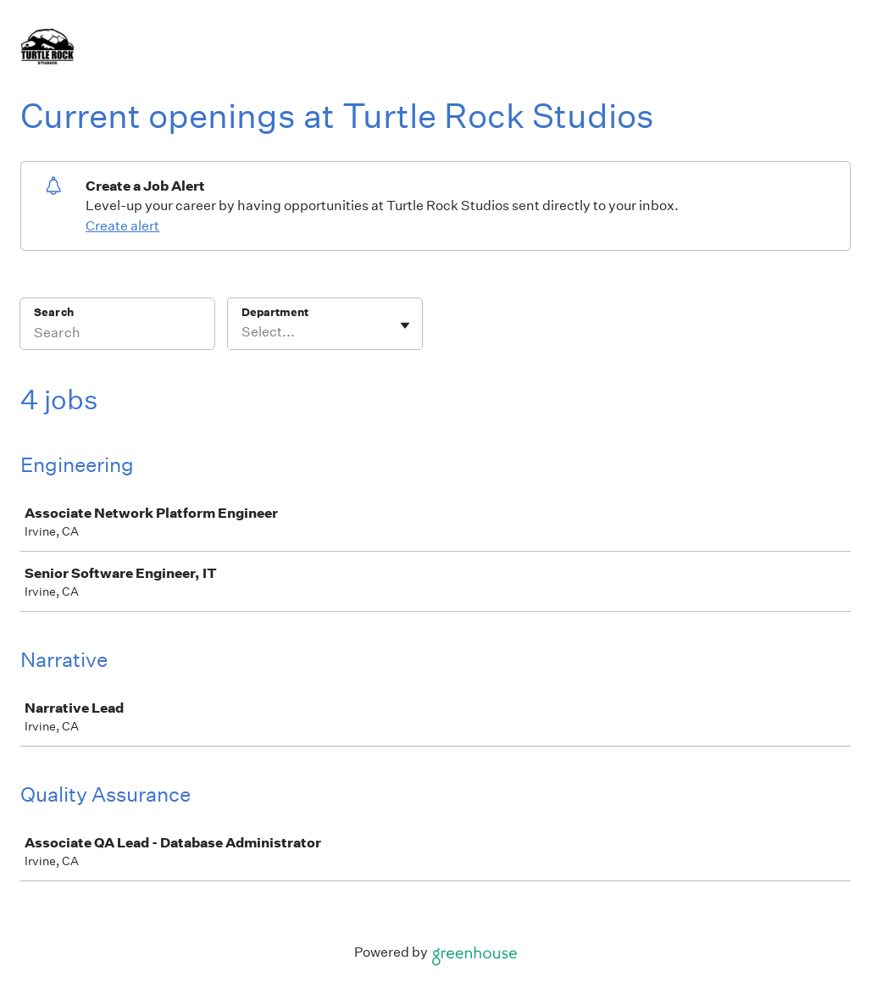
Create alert (122, 226)
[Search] (117, 334)
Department (274, 312)
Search (54, 312)
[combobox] (242, 332)
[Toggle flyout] (405, 325)
